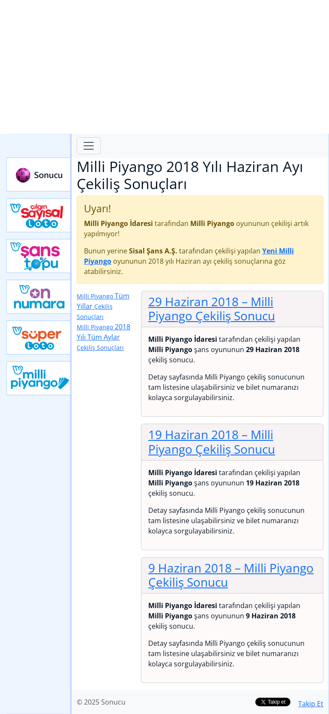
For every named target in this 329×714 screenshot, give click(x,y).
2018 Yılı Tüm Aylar (103, 337)
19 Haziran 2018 (211, 441)
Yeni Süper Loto (39, 337)
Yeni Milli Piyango (39, 378)
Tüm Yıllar (103, 306)
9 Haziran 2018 (231, 575)
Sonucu (39, 174)
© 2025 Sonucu (101, 702)
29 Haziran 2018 (211, 308)
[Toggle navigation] (89, 145)
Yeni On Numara (39, 297)
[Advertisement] (164, 67)
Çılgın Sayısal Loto (39, 215)
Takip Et (310, 703)
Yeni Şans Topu (39, 256)
